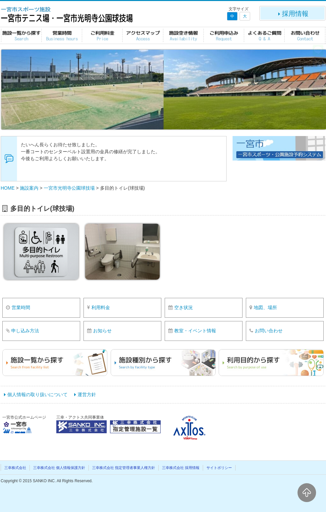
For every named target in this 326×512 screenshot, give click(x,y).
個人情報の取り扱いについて (37, 394)
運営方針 (87, 394)
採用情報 (292, 13)
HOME (8, 188)
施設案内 (29, 188)
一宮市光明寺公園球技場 (69, 188)
